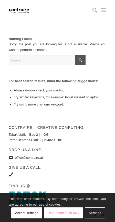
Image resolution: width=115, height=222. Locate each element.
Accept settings (26, 213)
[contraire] (48, 10)
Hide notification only (63, 213)
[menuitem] (92, 10)
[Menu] (103, 10)
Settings (95, 213)
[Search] (92, 10)
